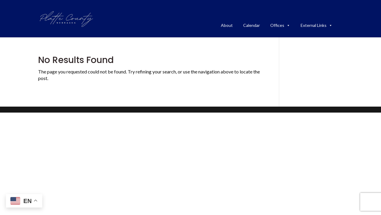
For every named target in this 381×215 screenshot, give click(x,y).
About (227, 25)
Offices (280, 25)
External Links (316, 25)
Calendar (251, 25)
